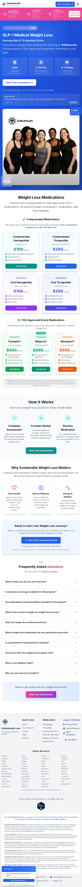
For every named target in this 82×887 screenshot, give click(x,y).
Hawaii (43, 761)
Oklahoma (64, 776)
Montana (24, 771)
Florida (4, 761)
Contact (25, 738)
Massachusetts (6, 769)
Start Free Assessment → (19, 880)
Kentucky (5, 766)
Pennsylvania (26, 779)
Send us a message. (50, 571)
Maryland (64, 766)
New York (64, 774)
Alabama (4, 756)
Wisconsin (25, 786)
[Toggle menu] (78, 4)
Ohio (42, 776)
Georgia (24, 761)
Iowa (42, 763)
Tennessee (25, 781)
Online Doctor (48, 741)
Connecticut (45, 758)
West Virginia (6, 786)
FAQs (24, 735)
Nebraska (44, 771)
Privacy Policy (64, 551)
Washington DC (66, 784)
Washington (45, 784)
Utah (62, 781)
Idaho (63, 761)
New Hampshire (7, 774)
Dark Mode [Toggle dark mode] (70, 740)
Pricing (25, 731)
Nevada (63, 771)
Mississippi (64, 769)
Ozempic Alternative (51, 735)
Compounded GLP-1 (51, 731)
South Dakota (6, 781)
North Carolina (6, 776)
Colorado (24, 758)
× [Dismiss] (31, 869)
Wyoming (44, 786)
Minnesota (44, 769)
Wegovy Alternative (51, 738)
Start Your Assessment (41, 694)
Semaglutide (48, 724)
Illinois (4, 763)
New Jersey (25, 774)
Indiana (24, 763)
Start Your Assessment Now (41, 541)
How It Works (27, 728)
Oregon (4, 779)
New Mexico (45, 774)
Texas (43, 781)
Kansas (63, 763)
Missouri (4, 771)
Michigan (24, 769)
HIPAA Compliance (69, 733)
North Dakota (26, 776)
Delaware (64, 758)
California (5, 758)
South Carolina (65, 779)
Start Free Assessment (75, 14)
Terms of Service (51, 551)
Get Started (21, 266)
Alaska (24, 756)
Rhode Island (45, 779)
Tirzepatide (47, 728)
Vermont (4, 784)
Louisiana (25, 766)
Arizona (43, 756)
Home (24, 724)
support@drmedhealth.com (61, 877)
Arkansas (64, 756)
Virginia (24, 784)
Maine (43, 766)
